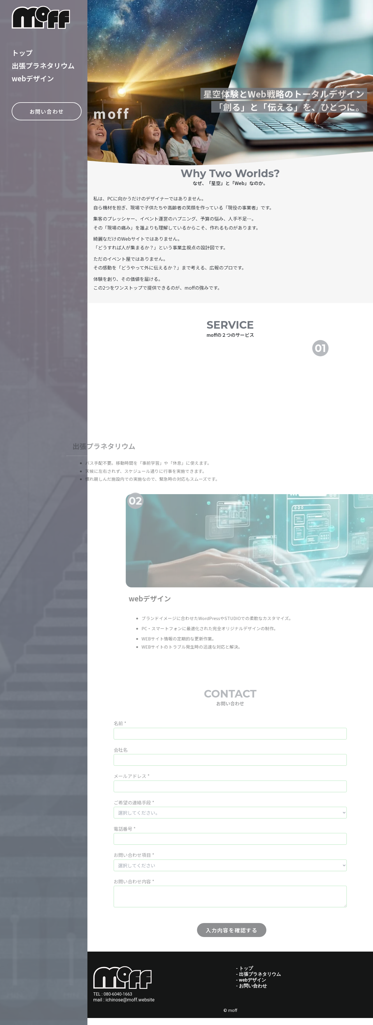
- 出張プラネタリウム (258, 981)
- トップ (244, 975)
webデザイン (33, 78)
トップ (22, 52)
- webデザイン (251, 986)
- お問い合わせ (251, 992)
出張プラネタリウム (43, 65)
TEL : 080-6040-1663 (114, 1001)
